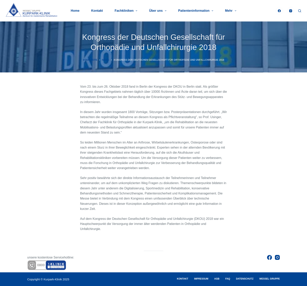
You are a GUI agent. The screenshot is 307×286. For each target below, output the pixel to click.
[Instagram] (290, 10)
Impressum (201, 278)
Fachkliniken (127, 10)
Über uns (158, 10)
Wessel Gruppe (269, 278)
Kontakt (97, 10)
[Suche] (299, 10)
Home (75, 10)
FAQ (227, 278)
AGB (216, 278)
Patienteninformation (196, 10)
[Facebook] (279, 10)
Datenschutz (244, 278)
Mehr (231, 10)
